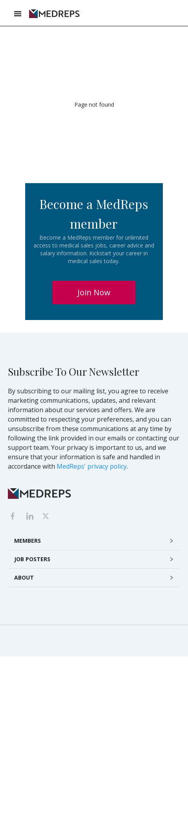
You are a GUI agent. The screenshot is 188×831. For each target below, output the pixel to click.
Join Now (94, 292)
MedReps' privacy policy (92, 466)
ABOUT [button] (24, 577)
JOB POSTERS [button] (32, 559)
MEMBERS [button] (27, 540)
